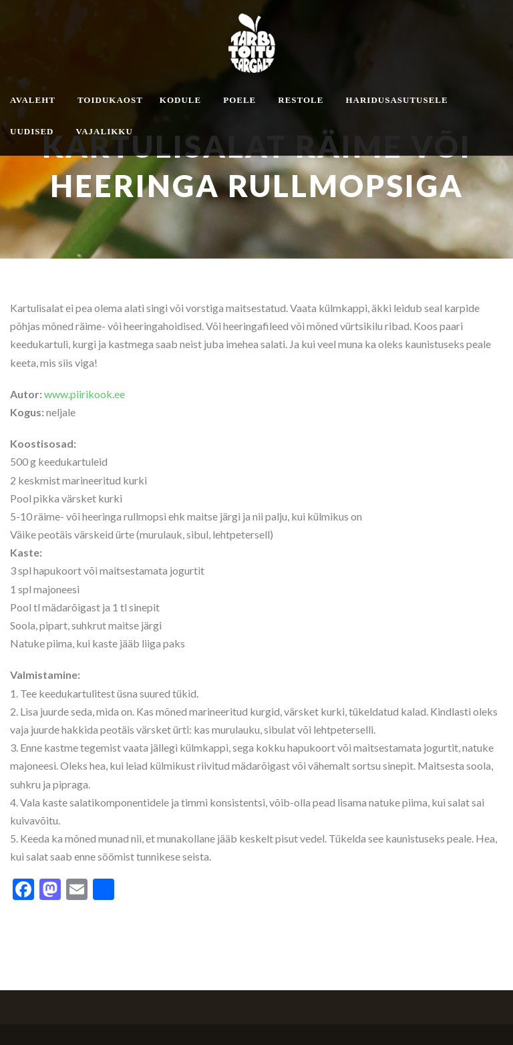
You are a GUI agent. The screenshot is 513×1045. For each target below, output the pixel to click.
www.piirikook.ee (84, 394)
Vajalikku (104, 131)
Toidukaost (110, 100)
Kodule (180, 100)
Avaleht (32, 100)
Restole (300, 100)
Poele (239, 100)
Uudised (32, 131)
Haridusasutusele (396, 100)
